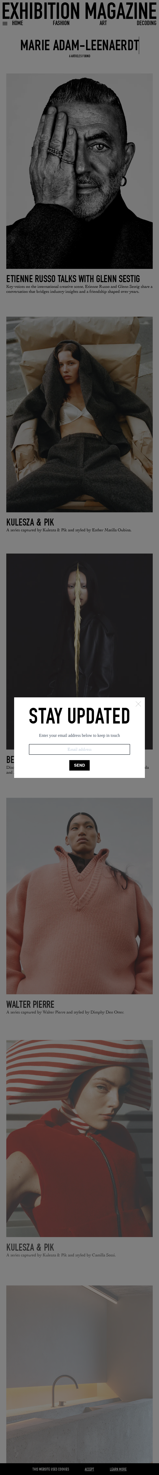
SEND (79, 765)
